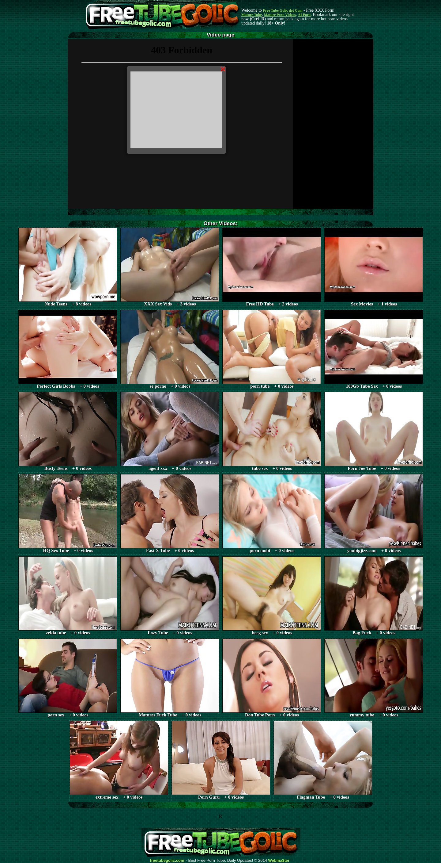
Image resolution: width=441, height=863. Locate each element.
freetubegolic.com (167, 860)
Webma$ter (279, 860)
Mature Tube (251, 15)
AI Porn (304, 15)
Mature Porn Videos (280, 15)
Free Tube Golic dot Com (282, 10)
